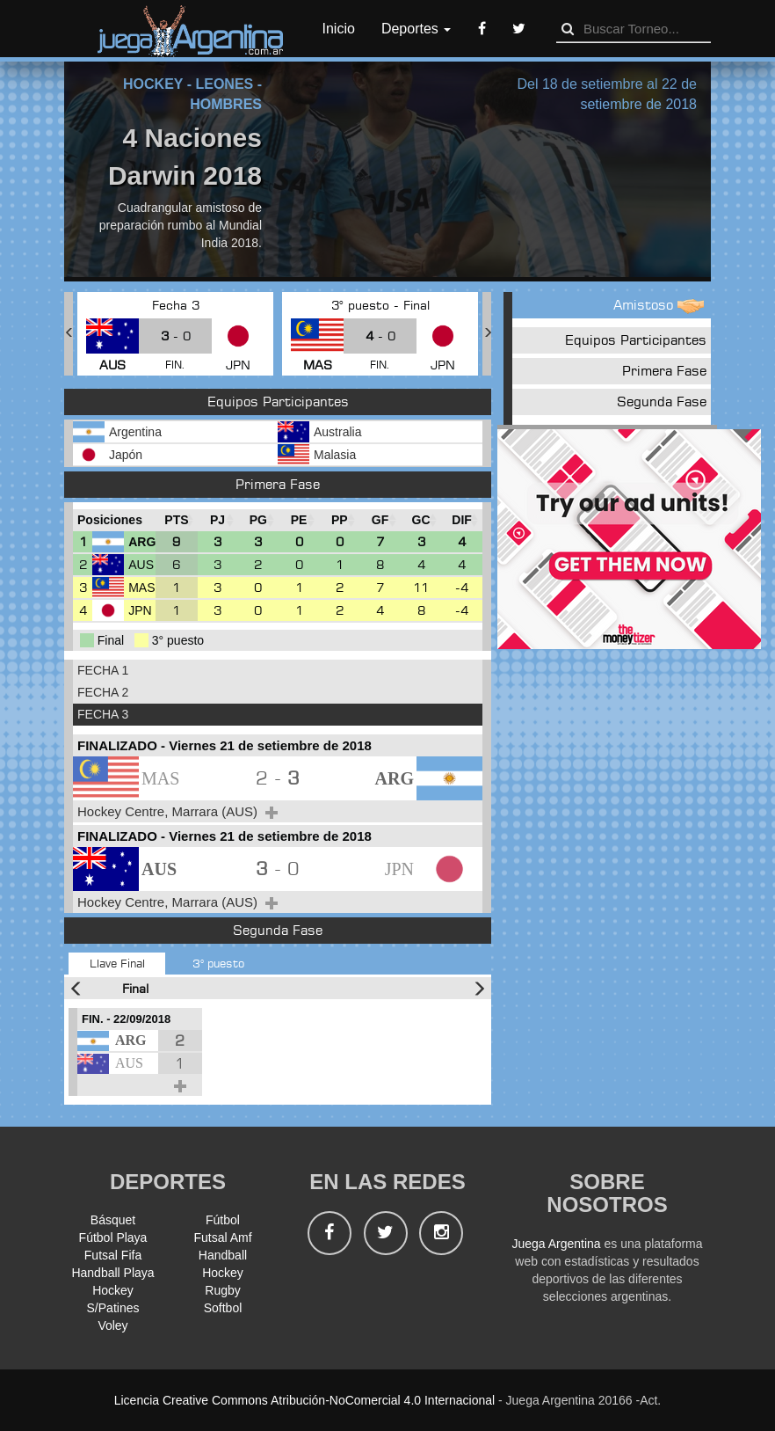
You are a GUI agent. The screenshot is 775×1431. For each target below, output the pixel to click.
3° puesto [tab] (218, 963)
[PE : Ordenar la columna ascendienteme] (299, 520)
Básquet (113, 1220)
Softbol (223, 1308)
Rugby (222, 1290)
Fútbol (223, 1220)
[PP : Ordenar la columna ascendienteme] (339, 520)
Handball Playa (112, 1273)
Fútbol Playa (113, 1237)
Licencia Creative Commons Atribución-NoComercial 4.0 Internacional (304, 1400)
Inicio (338, 28)
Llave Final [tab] (117, 963)
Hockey (222, 1273)
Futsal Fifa (112, 1255)
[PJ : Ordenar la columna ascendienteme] (218, 520)
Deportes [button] (416, 28)
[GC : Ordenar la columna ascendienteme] (421, 520)
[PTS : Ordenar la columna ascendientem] (176, 520)
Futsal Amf (222, 1237)
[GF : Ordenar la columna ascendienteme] (379, 520)
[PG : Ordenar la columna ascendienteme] (258, 520)
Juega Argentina (555, 1244)
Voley (112, 1325)
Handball (223, 1255)
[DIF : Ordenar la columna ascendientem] (461, 520)
